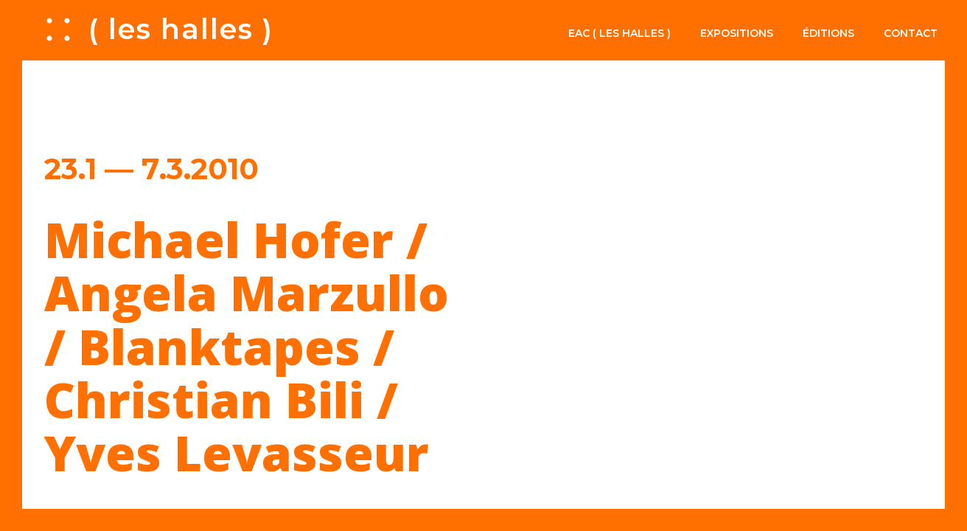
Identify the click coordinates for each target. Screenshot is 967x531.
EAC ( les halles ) (619, 33)
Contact (911, 33)
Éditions (828, 33)
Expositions (736, 33)
